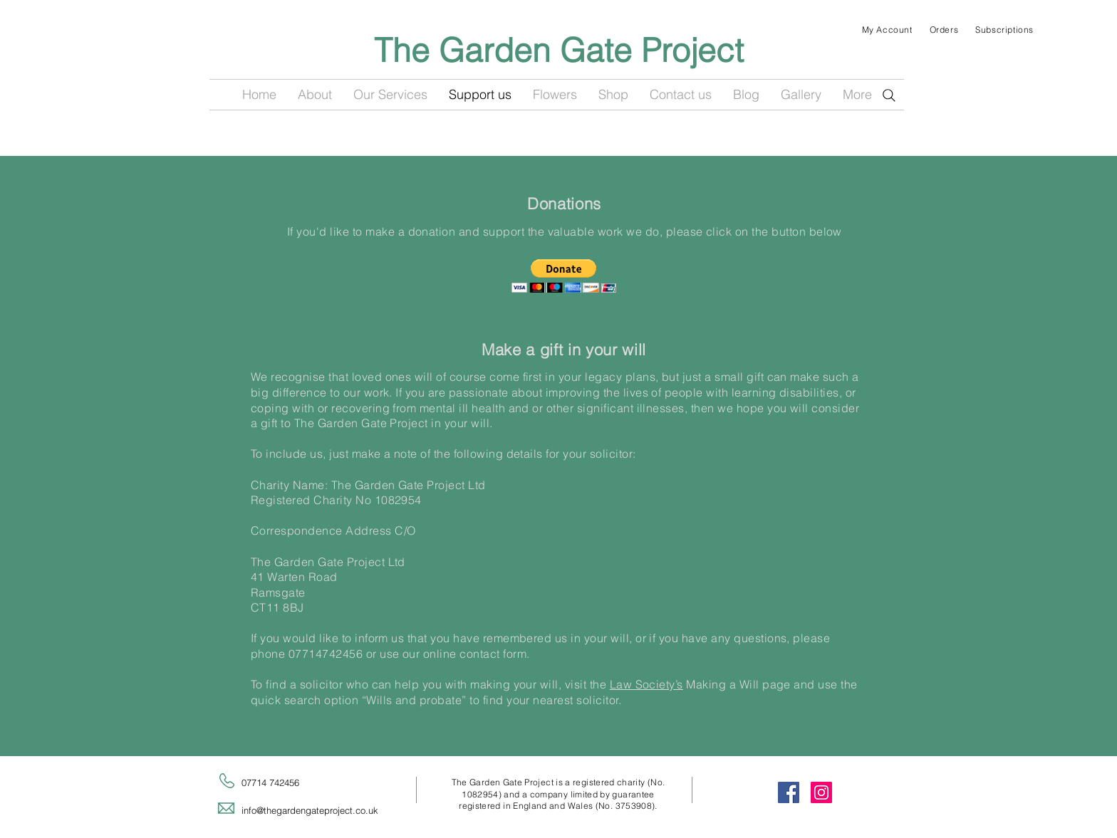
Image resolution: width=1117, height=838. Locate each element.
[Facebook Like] (555, 124)
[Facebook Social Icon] (788, 792)
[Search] (889, 95)
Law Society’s (646, 684)
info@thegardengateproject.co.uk (309, 810)
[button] (563, 276)
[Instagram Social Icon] (821, 792)
